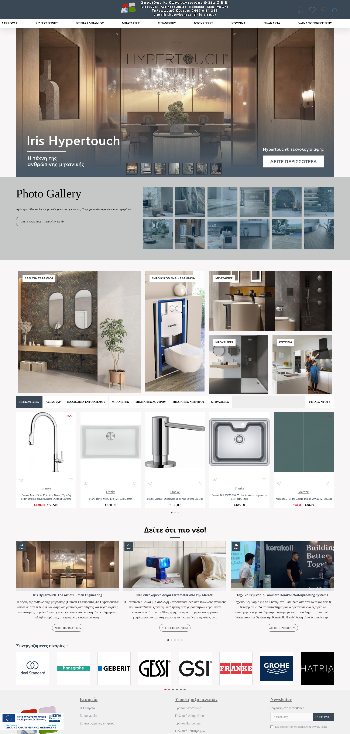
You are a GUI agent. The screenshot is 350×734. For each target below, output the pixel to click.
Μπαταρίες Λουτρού (150, 401)
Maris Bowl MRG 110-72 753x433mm (110, 498)
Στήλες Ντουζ (319, 401)
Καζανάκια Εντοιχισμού (86, 401)
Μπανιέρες (120, 401)
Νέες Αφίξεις (29, 401)
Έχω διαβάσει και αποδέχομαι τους (299, 727)
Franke (46, 488)
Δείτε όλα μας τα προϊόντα (40, 221)
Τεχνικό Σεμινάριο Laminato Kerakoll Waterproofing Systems (282, 595)
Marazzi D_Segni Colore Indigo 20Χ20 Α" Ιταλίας (304, 498)
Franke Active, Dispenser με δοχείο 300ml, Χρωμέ (175, 498)
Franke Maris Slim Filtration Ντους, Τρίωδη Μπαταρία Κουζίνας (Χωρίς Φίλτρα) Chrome (46, 497)
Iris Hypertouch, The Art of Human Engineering (67, 595)
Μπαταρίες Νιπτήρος (188, 401)
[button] (21, 480)
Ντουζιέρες (220, 401)
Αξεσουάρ (53, 401)
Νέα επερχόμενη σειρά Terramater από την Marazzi (174, 595)
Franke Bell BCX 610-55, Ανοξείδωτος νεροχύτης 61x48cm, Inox (239, 497)
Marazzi (303, 492)
